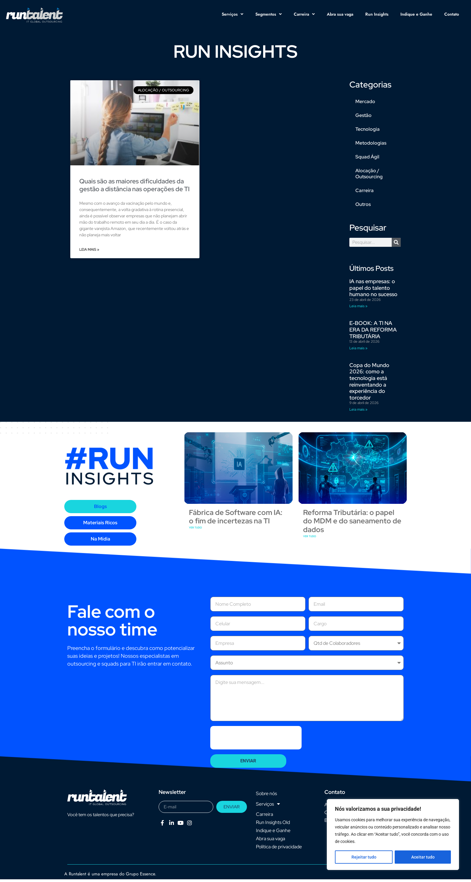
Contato (451, 14)
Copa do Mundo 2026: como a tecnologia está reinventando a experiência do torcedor (369, 384)
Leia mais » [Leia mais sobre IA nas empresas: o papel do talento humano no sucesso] (358, 308)
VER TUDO (195, 530)
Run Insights (376, 14)
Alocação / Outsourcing (369, 176)
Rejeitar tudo (363, 857)
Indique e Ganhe (416, 14)
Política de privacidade (279, 849)
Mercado (365, 104)
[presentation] (256, 740)
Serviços (232, 14)
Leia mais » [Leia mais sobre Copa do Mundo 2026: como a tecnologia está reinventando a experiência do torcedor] (358, 412)
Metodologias (370, 145)
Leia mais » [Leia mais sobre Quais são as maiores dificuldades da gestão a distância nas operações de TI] (89, 252)
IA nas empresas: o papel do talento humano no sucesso (373, 290)
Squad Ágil (367, 159)
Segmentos (268, 14)
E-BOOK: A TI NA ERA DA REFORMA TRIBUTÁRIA (373, 332)
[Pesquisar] (396, 245)
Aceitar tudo (423, 857)
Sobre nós (266, 796)
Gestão (363, 118)
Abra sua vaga (340, 14)
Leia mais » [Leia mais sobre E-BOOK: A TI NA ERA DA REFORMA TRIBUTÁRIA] (358, 350)
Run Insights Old (273, 825)
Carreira (304, 14)
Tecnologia (367, 132)
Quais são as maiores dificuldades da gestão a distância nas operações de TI (134, 187)
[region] (393, 835)
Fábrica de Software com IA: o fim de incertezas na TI (235, 519)
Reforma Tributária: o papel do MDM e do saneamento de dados (352, 523)
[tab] (100, 509)
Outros (363, 207)
